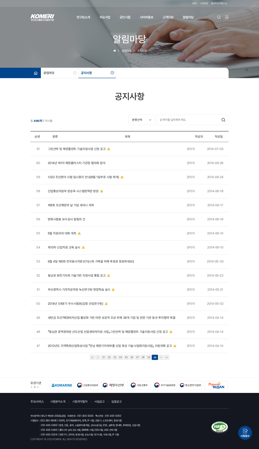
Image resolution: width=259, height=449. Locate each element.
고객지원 (168, 17)
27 (137, 357)
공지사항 (86, 73)
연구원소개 (83, 17)
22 (109, 357)
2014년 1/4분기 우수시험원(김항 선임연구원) (78, 303)
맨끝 (166, 357)
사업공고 (99, 401)
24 (120, 357)
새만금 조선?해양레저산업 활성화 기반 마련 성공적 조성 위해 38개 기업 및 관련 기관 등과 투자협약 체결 (111, 317)
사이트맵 (204, 3)
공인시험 (125, 17)
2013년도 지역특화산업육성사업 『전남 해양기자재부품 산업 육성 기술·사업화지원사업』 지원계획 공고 (112, 346)
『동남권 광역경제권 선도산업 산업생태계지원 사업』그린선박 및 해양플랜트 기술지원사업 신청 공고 (110, 332)
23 (115, 357)
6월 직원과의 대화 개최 (64, 233)
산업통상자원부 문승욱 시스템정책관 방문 (75, 191)
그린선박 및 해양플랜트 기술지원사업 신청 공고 (79, 149)
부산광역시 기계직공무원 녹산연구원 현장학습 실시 (81, 289)
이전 (97, 357)
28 (143, 357)
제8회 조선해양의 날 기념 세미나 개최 (71, 205)
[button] (31, 387)
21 (103, 357)
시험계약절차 (79, 401)
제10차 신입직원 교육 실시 (66, 247)
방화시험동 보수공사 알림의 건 (66, 219)
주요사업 (104, 17)
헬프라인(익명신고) (219, 3)
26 (132, 357)
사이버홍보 (146, 17)
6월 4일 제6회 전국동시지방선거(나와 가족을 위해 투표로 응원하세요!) (91, 261)
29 (148, 357)
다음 (161, 357)
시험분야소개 (57, 401)
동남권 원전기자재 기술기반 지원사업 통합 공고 (79, 275)
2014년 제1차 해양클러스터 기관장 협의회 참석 (77, 163)
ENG (195, 3)
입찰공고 (116, 401)
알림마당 (188, 17)
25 (126, 357)
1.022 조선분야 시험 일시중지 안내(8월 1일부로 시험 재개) (86, 177)
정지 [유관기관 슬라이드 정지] (35, 387)
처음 (92, 357)
